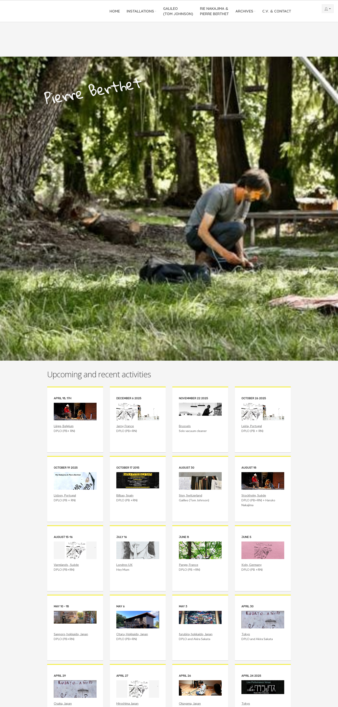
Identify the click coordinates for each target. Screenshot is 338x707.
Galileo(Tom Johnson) (178, 11)
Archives (244, 11)
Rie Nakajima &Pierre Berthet (214, 11)
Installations (140, 11)
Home (115, 11)
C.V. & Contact (276, 11)
